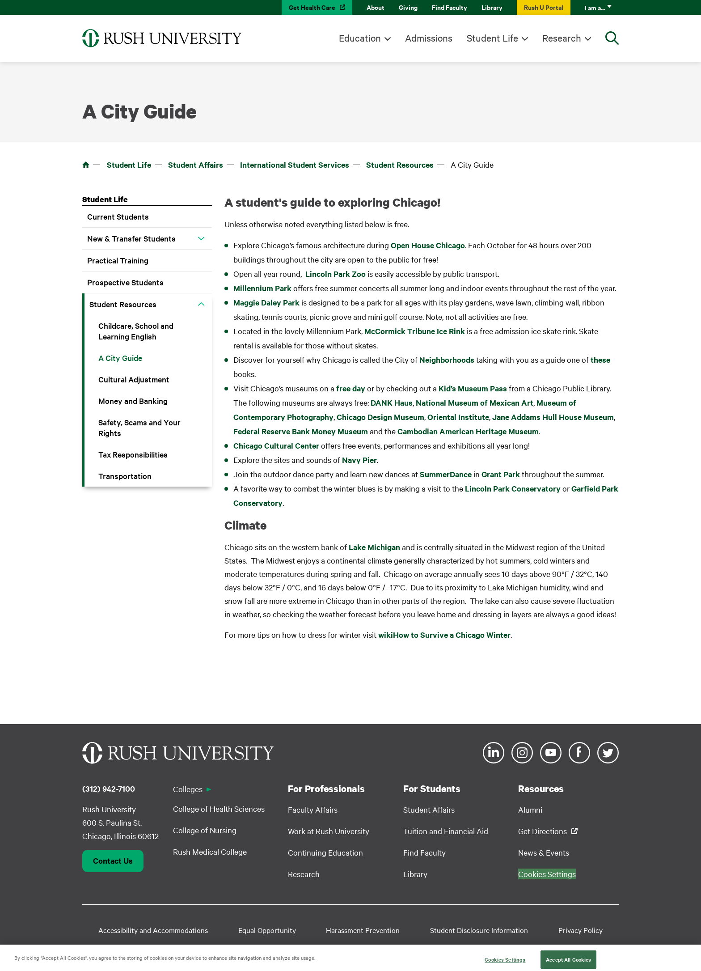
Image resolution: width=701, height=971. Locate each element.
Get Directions (542, 831)
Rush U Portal (543, 7)
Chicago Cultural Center (276, 445)
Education (360, 37)
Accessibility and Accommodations (153, 930)
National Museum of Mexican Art (474, 402)
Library (492, 7)
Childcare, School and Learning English (135, 330)
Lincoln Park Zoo (335, 273)
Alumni (530, 809)
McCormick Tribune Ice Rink (414, 331)
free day (350, 388)
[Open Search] (612, 38)
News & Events (543, 852)
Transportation (125, 476)
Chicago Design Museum (380, 416)
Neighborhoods (446, 359)
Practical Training (117, 260)
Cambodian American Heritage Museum (468, 431)
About (375, 7)
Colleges (188, 789)
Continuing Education (325, 852)
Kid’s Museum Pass (473, 388)
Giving (408, 7)
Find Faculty (449, 7)
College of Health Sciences (219, 808)
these (600, 359)
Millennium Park (263, 288)
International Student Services (294, 164)
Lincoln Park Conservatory (513, 488)
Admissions (428, 37)
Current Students (118, 216)
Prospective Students (125, 282)
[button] (201, 238)
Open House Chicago (428, 245)
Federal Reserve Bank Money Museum (300, 431)
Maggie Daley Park (266, 302)
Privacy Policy (580, 930)
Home (85, 164)
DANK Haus (392, 402)
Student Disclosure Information (479, 930)
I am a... (595, 7)
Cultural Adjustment (133, 379)
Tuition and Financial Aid (445, 831)
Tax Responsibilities (133, 454)
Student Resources (400, 164)
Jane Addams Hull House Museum (553, 416)
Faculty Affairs (313, 809)
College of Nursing (204, 830)
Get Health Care (312, 7)
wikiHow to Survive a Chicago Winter (444, 634)
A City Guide (120, 357)
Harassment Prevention (363, 930)
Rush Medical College (210, 851)
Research (561, 37)
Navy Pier (359, 459)
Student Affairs (195, 164)
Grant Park (500, 474)
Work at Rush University (328, 831)
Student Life (492, 37)
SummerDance (446, 474)
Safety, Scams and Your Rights (139, 427)
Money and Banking (133, 400)
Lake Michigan (374, 547)
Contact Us (113, 860)
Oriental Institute (458, 416)
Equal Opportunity (267, 930)
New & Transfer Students (131, 238)
